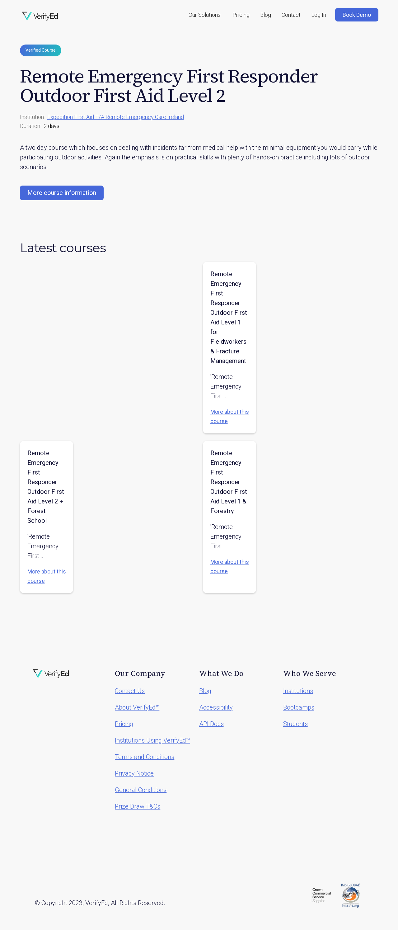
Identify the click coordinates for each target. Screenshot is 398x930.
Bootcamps (298, 707)
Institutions (298, 691)
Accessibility (216, 707)
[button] (204, 15)
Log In (318, 15)
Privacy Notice (134, 773)
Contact (291, 15)
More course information (61, 192)
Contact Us (130, 691)
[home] (40, 16)
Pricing (241, 15)
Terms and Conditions (144, 757)
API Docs (211, 724)
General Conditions (140, 790)
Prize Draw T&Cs (137, 806)
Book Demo (357, 15)
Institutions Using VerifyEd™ (152, 740)
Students (295, 724)
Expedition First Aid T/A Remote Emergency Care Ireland (115, 117)
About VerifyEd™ (137, 707)
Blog (265, 15)
